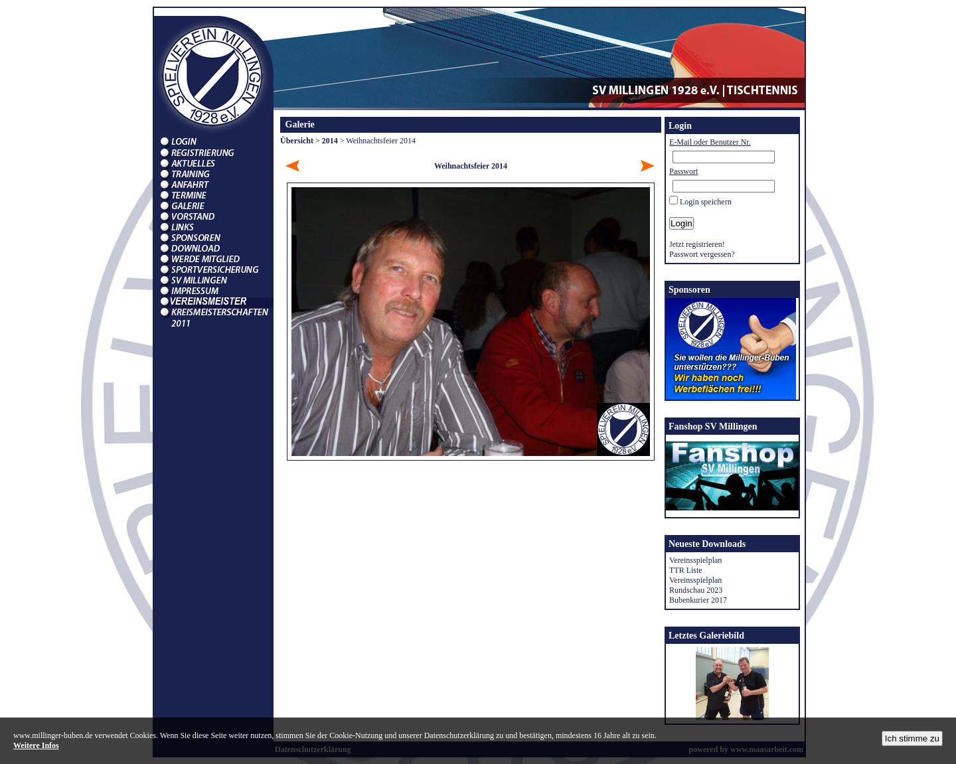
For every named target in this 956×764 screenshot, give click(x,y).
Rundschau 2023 (695, 590)
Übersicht (296, 140)
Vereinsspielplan (695, 560)
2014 (330, 140)
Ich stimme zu (912, 738)
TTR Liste (685, 570)
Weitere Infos (36, 745)
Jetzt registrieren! (697, 244)
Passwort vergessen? (702, 254)
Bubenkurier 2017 (698, 600)
